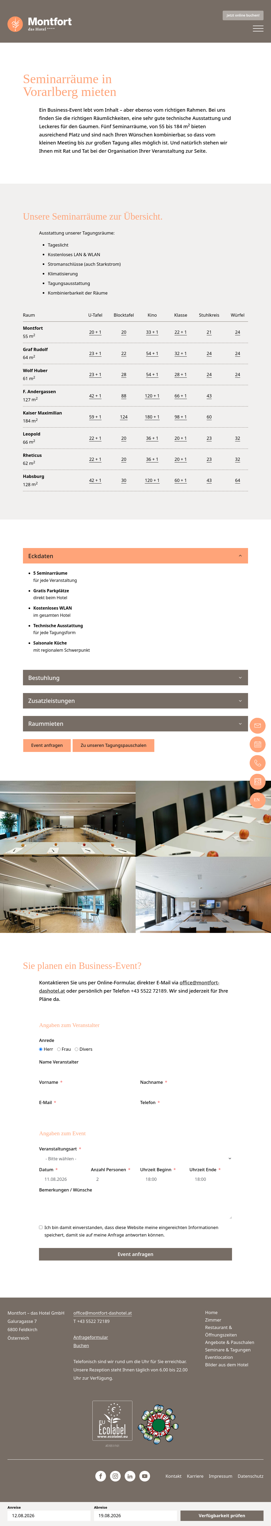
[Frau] (59, 1055)
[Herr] (40, 1055)
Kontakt (174, 1476)
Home (211, 1312)
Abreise (100, 1507)
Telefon (148, 1108)
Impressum (220, 1476)
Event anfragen (47, 751)
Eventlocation (219, 1357)
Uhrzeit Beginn (155, 1176)
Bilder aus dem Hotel (226, 1365)
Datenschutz (250, 1476)
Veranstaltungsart (58, 1155)
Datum (46, 1176)
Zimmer (213, 1320)
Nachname (151, 1088)
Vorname (48, 1088)
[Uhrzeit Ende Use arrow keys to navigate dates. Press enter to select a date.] (211, 1185)
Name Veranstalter (58, 1068)
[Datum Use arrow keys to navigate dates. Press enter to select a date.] (60, 1185)
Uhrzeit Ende (203, 1176)
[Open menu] (258, 29)
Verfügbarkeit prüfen (222, 1515)
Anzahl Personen (108, 1176)
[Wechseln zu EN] (257, 800)
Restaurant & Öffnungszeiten (221, 1331)
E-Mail (45, 1108)
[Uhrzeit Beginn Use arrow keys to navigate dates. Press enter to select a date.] (160, 1185)
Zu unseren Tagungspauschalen (114, 751)
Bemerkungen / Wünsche (65, 1196)
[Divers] (76, 1055)
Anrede (46, 1047)
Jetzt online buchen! (243, 15)
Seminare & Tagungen (228, 1350)
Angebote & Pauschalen (229, 1342)
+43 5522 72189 (149, 997)
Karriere (195, 1476)
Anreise (14, 1507)
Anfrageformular (90, 1337)
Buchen (81, 1345)
